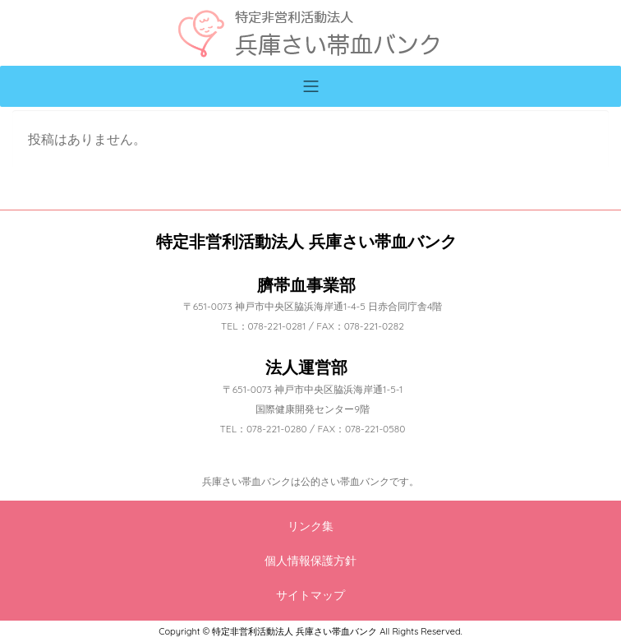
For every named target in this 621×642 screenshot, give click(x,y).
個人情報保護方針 (310, 560)
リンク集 (311, 526)
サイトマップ (310, 595)
